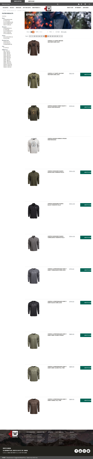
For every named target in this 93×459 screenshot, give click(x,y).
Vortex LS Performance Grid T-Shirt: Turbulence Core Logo (57, 269)
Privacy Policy (73, 436)
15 (36, 36)
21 (50, 36)
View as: (28, 31)
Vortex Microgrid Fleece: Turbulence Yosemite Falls (56, 237)
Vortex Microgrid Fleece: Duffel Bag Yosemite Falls (56, 171)
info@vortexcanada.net (9, 454)
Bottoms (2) (7, 32)
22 (52, 36)
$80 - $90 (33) (7, 61)
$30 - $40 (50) (7, 55)
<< (30, 36)
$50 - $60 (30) (7, 57)
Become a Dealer (63, 436)
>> (61, 36)
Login (81, 4)
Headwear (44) (7, 19)
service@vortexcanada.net (22, 454)
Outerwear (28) (8, 22)
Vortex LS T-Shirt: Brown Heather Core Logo (55, 41)
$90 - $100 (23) (7, 63)
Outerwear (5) (7, 30)
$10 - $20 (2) (6, 52)
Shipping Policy (73, 434)
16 (39, 36)
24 (57, 36)
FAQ (49, 434)
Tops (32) (6, 29)
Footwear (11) (7, 23)
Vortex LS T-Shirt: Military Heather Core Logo (56, 74)
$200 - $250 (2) (7, 67)
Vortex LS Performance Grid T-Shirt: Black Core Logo (57, 302)
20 (48, 36)
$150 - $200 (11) (7, 65)
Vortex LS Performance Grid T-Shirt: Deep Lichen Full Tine (57, 367)
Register (79, 4)
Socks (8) (6, 38)
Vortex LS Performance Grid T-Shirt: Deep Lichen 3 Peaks (57, 334)
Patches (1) (6, 43)
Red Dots (28, 436)
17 (41, 36)
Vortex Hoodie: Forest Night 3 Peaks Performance (57, 106)
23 (55, 36)
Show (51, 31)
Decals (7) (6, 41)
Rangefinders (29, 440)
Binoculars (29, 437)
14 (34, 36)
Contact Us (61, 443)
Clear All (4, 16)
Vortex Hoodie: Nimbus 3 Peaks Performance (57, 139)
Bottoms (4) (7, 24)
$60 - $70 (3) (6, 59)
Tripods (39, 442)
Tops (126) (6, 20)
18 (43, 36)
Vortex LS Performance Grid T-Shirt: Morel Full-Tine (57, 400)
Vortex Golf (31, 1)
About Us (61, 434)
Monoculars (29, 442)
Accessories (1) (8, 37)
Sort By (37, 31)
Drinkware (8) (7, 44)
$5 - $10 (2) (6, 51)
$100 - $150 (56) (7, 64)
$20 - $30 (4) (6, 53)
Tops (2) (6, 47)
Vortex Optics (17, 1)
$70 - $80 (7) (6, 60)
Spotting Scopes (30, 439)
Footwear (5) (7, 33)
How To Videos (51, 439)
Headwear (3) (7, 28)
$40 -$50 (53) (6, 56)
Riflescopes (29, 434)
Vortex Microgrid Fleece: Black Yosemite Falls (55, 204)
